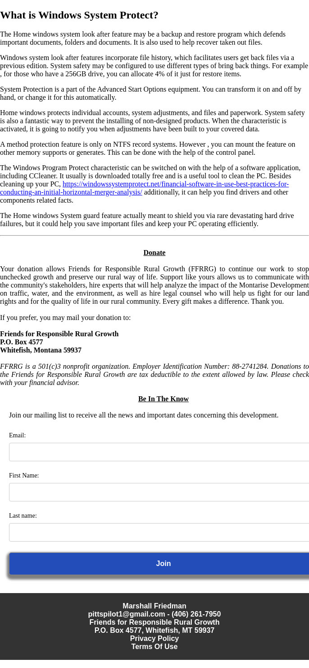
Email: (17, 435)
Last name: (23, 515)
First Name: (24, 475)
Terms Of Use (155, 646)
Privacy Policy (154, 638)
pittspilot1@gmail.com (126, 614)
